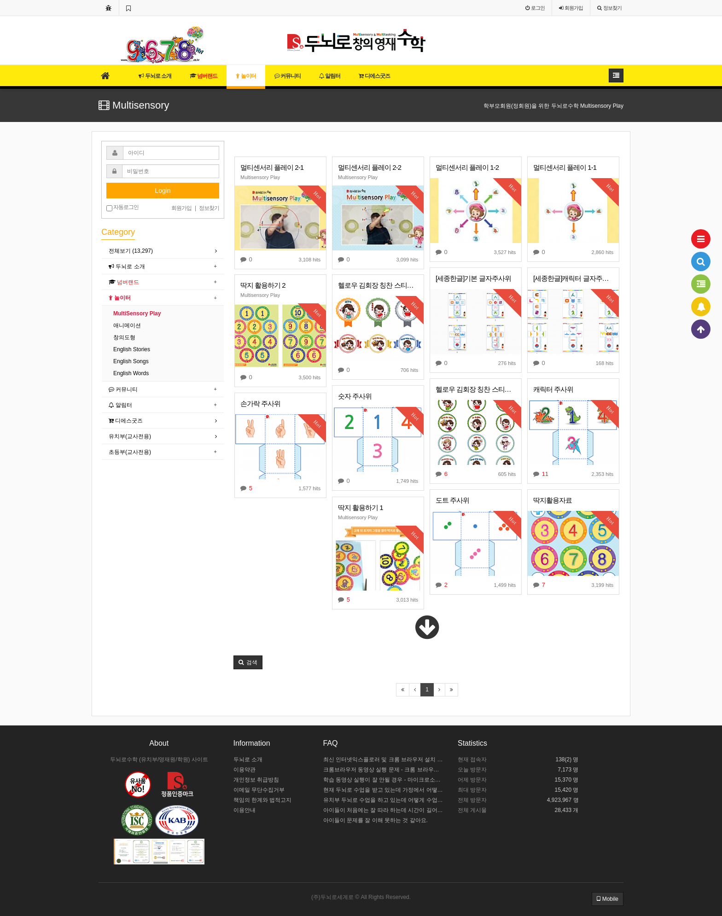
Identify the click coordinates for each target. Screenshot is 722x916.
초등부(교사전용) (130, 452)
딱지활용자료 (552, 500)
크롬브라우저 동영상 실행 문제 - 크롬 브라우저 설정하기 (383, 769)
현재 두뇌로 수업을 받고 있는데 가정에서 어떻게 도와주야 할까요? (383, 790)
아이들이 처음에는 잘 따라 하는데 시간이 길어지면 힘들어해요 (383, 810)
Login (162, 190)
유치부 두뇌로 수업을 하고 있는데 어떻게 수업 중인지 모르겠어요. (383, 800)
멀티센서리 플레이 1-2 (467, 167)
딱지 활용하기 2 (262, 285)
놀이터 (246, 76)
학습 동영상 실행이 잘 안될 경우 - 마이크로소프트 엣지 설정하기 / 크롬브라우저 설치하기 (383, 780)
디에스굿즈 (374, 76)
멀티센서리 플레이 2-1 (271, 167)
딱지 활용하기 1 (360, 507)
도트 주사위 (452, 500)
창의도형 (124, 337)
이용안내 (244, 810)
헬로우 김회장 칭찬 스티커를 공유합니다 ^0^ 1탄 (476, 389)
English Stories (131, 349)
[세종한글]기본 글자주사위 (473, 278)
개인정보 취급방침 (256, 780)
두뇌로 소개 (155, 76)
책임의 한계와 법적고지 (262, 800)
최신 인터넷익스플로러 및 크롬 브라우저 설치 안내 (383, 759)
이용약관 (244, 769)
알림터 (329, 76)
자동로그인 (122, 207)
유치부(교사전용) (130, 436)
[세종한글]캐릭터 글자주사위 (573, 278)
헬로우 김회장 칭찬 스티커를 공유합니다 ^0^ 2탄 (378, 285)
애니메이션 (127, 325)
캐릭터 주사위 (553, 389)
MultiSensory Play (137, 313)
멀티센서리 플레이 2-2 (369, 167)
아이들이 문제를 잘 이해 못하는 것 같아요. (375, 820)
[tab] (163, 251)
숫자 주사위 (355, 396)
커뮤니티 (287, 76)
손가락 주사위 (260, 403)
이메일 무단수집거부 (259, 790)
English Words (131, 373)
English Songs (131, 361)
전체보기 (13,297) (131, 251)
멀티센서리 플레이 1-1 (564, 167)
